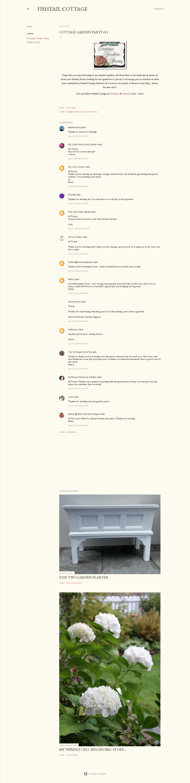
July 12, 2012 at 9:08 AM (78, 321)
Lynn (70, 397)
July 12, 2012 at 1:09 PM (78, 388)
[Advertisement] (109, 461)
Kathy (71, 279)
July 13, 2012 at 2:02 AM (78, 425)
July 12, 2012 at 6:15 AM (78, 271)
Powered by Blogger (95, 774)
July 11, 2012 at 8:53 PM (78, 186)
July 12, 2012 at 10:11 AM (78, 369)
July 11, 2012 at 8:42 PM (78, 158)
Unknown (73, 329)
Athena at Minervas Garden (82, 377)
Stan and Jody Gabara (79, 212)
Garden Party (33, 42)
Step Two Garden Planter (84, 577)
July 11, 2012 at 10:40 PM (78, 228)
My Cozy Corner (76, 167)
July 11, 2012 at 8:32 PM (78, 136)
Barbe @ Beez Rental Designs (84, 414)
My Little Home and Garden (82, 144)
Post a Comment (67, 432)
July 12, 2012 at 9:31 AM (78, 343)
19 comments (72, 755)
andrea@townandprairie (80, 262)
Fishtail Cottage (62, 8)
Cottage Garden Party (38, 38)
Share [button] (30, 26)
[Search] (158, 8)
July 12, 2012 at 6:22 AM (78, 293)
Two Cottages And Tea (80, 352)
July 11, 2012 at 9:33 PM (78, 203)
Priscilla (72, 194)
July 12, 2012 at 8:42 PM (78, 406)
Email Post (71, 108)
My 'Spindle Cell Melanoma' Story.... (92, 749)
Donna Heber (75, 237)
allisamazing (74, 127)
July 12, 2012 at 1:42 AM (78, 254)
